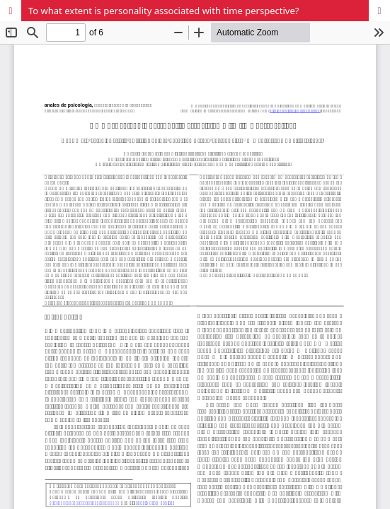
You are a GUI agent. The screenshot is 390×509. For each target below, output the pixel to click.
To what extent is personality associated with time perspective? (163, 10)
